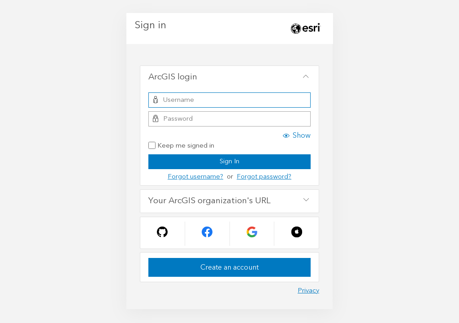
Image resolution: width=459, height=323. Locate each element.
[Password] (229, 119)
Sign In (229, 161)
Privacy (308, 290)
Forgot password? (264, 176)
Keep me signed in (181, 146)
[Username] (229, 100)
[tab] (229, 77)
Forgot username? (195, 176)
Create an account (229, 267)
